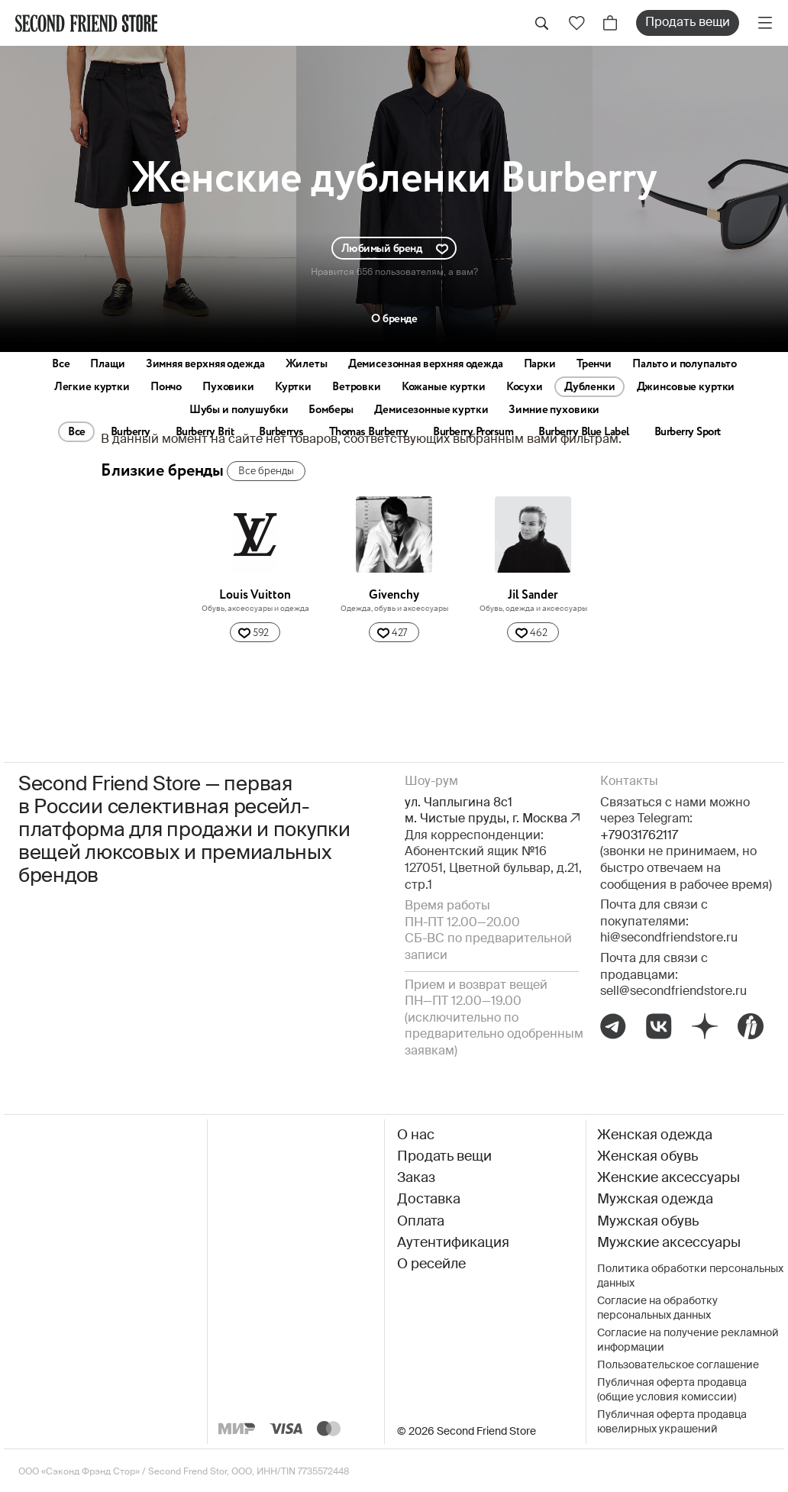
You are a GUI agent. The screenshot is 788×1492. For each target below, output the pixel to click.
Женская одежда (654, 1135)
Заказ (416, 1178)
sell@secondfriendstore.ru (673, 992)
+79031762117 (639, 836)
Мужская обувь (648, 1222)
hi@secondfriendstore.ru (669, 938)
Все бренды (266, 471)
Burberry (130, 432)
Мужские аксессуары (669, 1243)
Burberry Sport (687, 432)
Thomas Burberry (369, 432)
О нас (415, 1135)
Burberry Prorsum (473, 432)
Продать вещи (687, 23)
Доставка (428, 1199)
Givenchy (394, 595)
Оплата (420, 1222)
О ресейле (431, 1264)
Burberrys (281, 432)
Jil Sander (533, 595)
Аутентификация (453, 1243)
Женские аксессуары (668, 1178)
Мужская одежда (655, 1199)
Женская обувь (647, 1157)
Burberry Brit (205, 432)
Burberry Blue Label (583, 432)
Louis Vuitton (255, 595)
